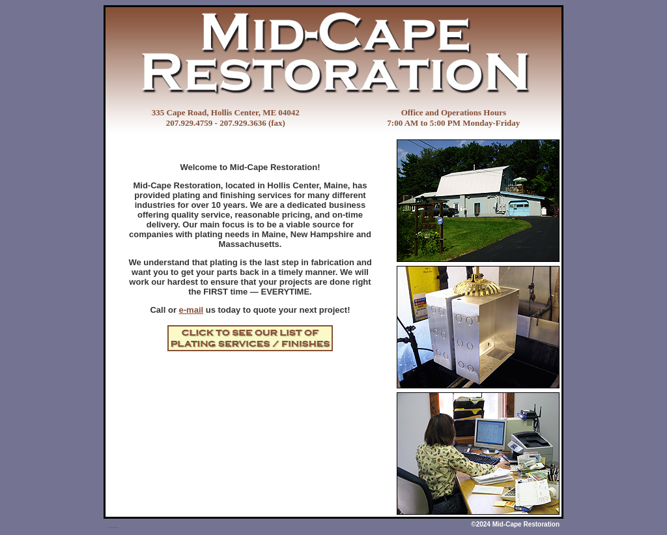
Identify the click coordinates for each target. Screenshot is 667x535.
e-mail (191, 310)
